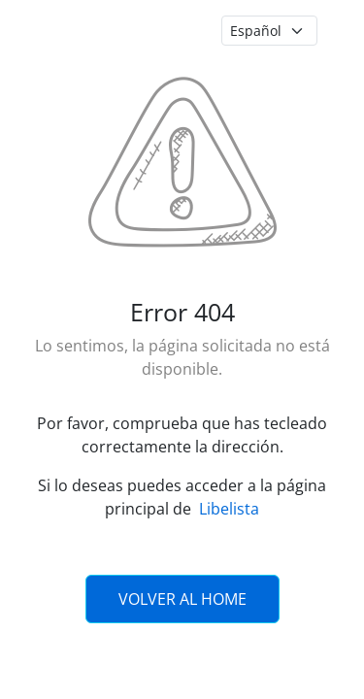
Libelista (229, 508)
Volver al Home (182, 599)
